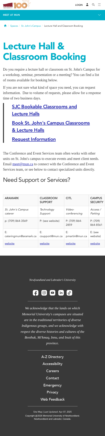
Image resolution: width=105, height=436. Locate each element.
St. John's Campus (31, 25)
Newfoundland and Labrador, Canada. (52, 419)
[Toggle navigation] (99, 5)
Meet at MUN (11, 15)
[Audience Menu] (87, 5)
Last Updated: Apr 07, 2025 (58, 412)
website (10, 243)
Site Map (37, 412)
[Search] (93, 5)
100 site (23, 5)
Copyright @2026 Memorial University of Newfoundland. (52, 416)
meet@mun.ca (23, 164)
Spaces (14, 25)
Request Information (34, 139)
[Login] (79, 5)
